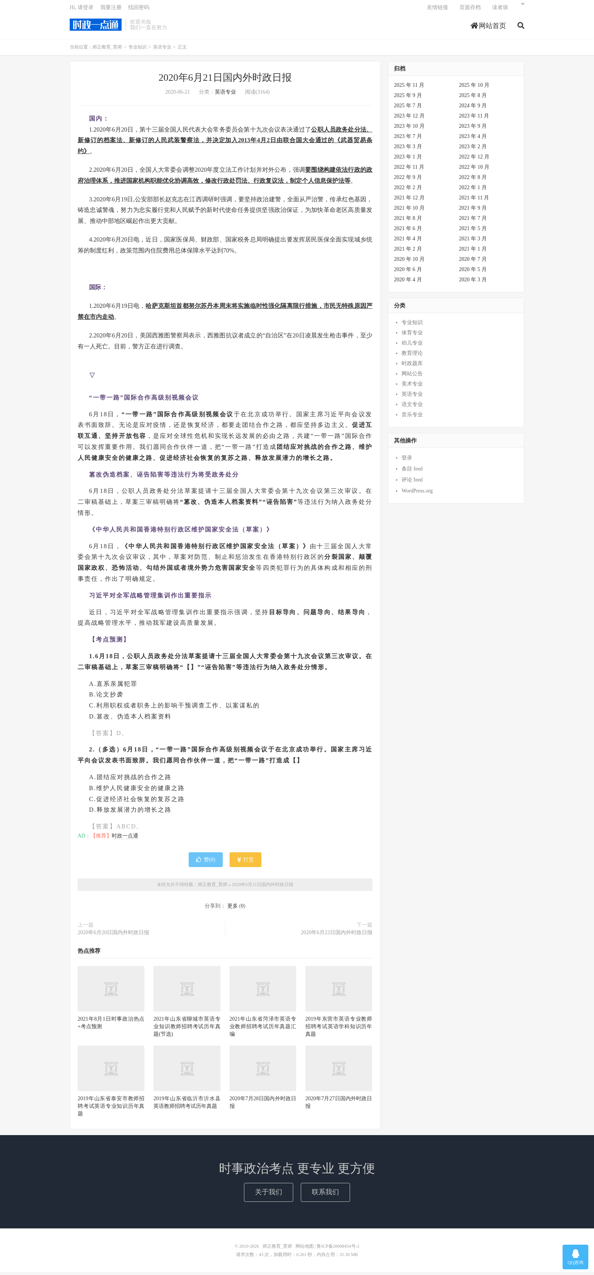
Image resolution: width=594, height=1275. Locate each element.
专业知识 (137, 50)
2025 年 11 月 (409, 88)
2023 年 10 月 (409, 129)
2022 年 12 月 (474, 160)
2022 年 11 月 (409, 170)
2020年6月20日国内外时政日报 (113, 935)
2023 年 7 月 (408, 139)
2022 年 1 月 (473, 190)
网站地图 (304, 1249)
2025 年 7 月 (408, 108)
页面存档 (470, 10)
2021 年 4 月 (408, 242)
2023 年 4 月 (473, 139)
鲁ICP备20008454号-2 (338, 1249)
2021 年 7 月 (473, 221)
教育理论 (412, 356)
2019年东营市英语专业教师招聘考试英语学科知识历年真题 (338, 1029)
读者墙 (500, 10)
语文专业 (412, 407)
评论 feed (412, 483)
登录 (407, 461)
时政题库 (412, 366)
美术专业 (412, 387)
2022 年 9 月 (408, 180)
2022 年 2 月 (408, 190)
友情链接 (437, 10)
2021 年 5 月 (473, 231)
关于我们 (268, 1195)
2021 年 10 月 (409, 211)
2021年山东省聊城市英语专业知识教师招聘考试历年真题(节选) (186, 1029)
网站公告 (412, 377)
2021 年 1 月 (473, 252)
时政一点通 (125, 839)
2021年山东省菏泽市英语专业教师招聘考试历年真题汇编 (263, 1029)
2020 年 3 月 (473, 282)
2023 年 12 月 (409, 119)
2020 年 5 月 (473, 272)
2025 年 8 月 (473, 98)
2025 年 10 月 (474, 88)
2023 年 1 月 (408, 160)
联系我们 (325, 1195)
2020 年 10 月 (409, 262)
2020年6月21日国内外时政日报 (225, 80)
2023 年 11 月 (474, 119)
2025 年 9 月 (408, 98)
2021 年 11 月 (474, 201)
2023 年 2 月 (473, 149)
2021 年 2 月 (408, 252)
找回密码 (138, 10)
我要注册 (111, 10)
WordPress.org (417, 494)
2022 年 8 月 (473, 180)
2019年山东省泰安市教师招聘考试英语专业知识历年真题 (111, 1109)
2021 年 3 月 (473, 242)
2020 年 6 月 (408, 272)
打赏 (245, 863)
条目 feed (412, 472)
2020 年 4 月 (408, 282)
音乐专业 (412, 417)
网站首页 (488, 28)
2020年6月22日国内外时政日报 (336, 935)
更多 (232, 909)
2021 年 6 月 (408, 231)
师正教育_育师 (96, 27)
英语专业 (162, 50)
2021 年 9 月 (473, 211)
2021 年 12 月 (409, 201)
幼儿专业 (412, 346)
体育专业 (412, 336)
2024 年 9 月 (473, 108)
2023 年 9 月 (473, 129)
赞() (205, 863)
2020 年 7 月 (473, 262)
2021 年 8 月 (408, 221)
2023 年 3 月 (408, 149)
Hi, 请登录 (82, 10)
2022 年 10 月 (474, 170)
